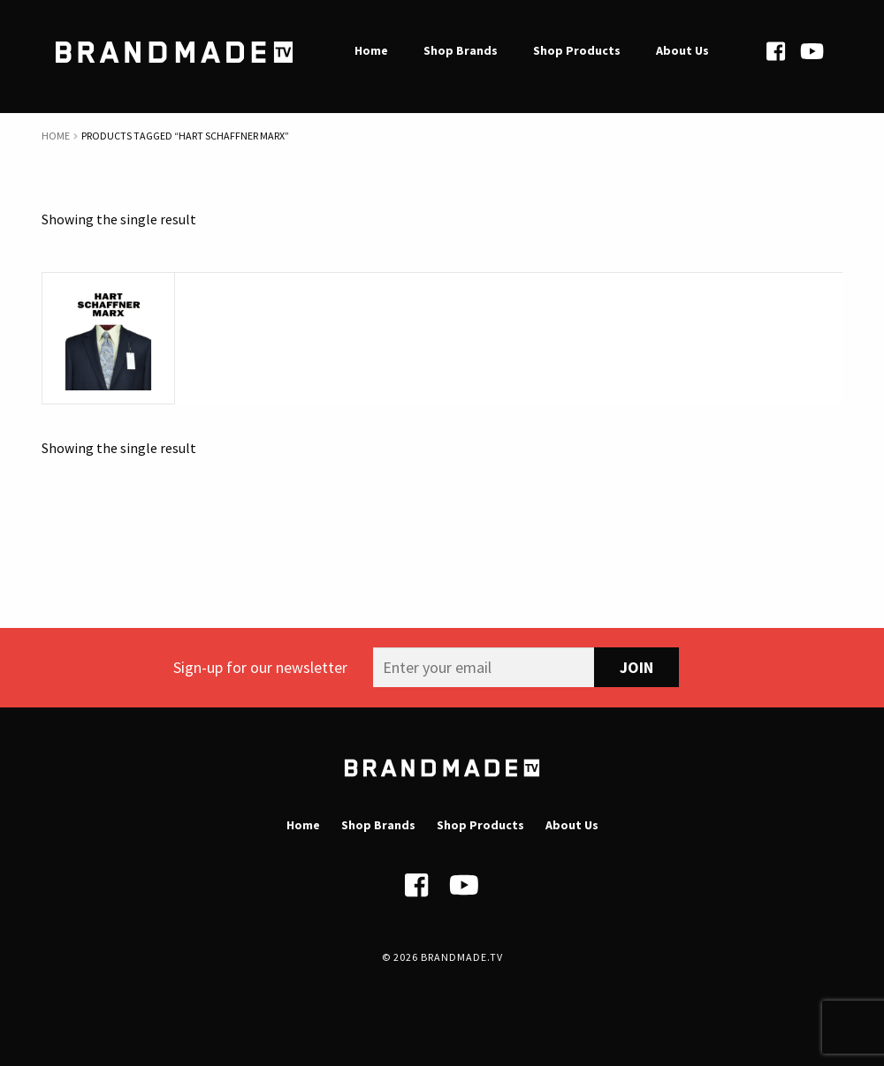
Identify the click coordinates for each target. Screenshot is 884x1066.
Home (56, 135)
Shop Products (480, 825)
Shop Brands (378, 825)
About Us (571, 825)
